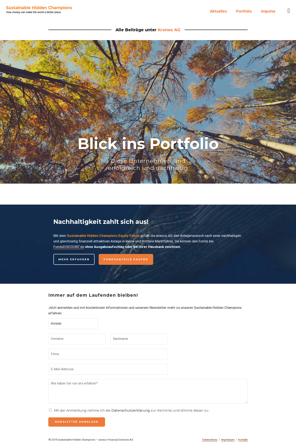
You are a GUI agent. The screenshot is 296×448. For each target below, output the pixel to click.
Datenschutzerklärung (130, 410)
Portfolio (244, 11)
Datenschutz (209, 439)
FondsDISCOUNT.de (68, 247)
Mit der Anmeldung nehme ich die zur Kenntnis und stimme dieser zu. (131, 410)
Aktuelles (218, 11)
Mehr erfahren (74, 259)
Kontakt (243, 439)
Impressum (228, 439)
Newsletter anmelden (76, 421)
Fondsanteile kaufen (126, 259)
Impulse (268, 11)
